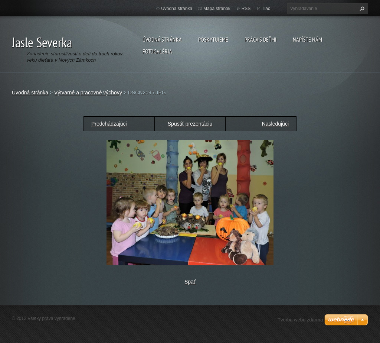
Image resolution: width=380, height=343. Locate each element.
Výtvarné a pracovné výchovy (88, 93)
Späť (190, 282)
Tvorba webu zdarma (300, 320)
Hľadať (361, 8)
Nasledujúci (275, 124)
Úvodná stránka (162, 39)
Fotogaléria (157, 51)
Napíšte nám (307, 39)
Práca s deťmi (260, 39)
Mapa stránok (216, 8)
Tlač (266, 8)
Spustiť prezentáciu (190, 124)
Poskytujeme (213, 39)
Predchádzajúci (109, 124)
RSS (246, 8)
